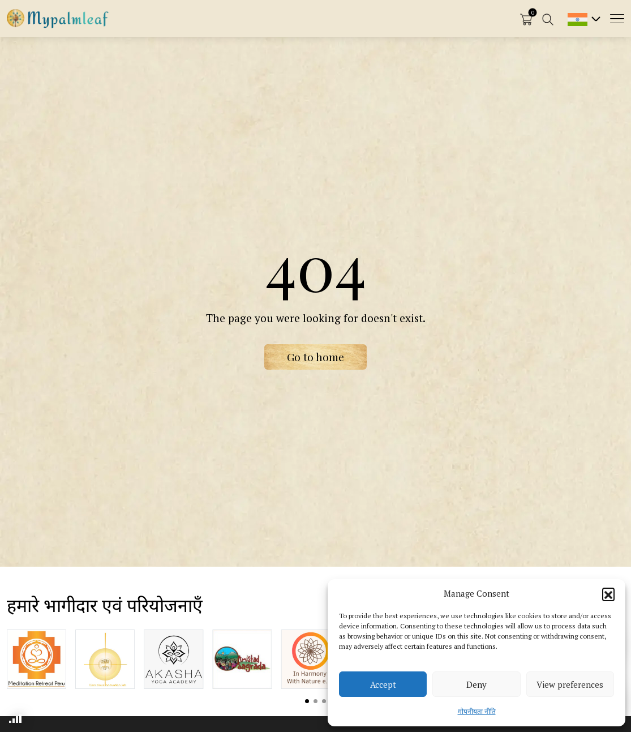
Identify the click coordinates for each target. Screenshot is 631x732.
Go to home (315, 356)
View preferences (569, 684)
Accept (383, 684)
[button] (608, 594)
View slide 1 (307, 701)
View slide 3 (324, 701)
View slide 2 (315, 701)
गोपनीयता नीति (477, 711)
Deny (476, 684)
